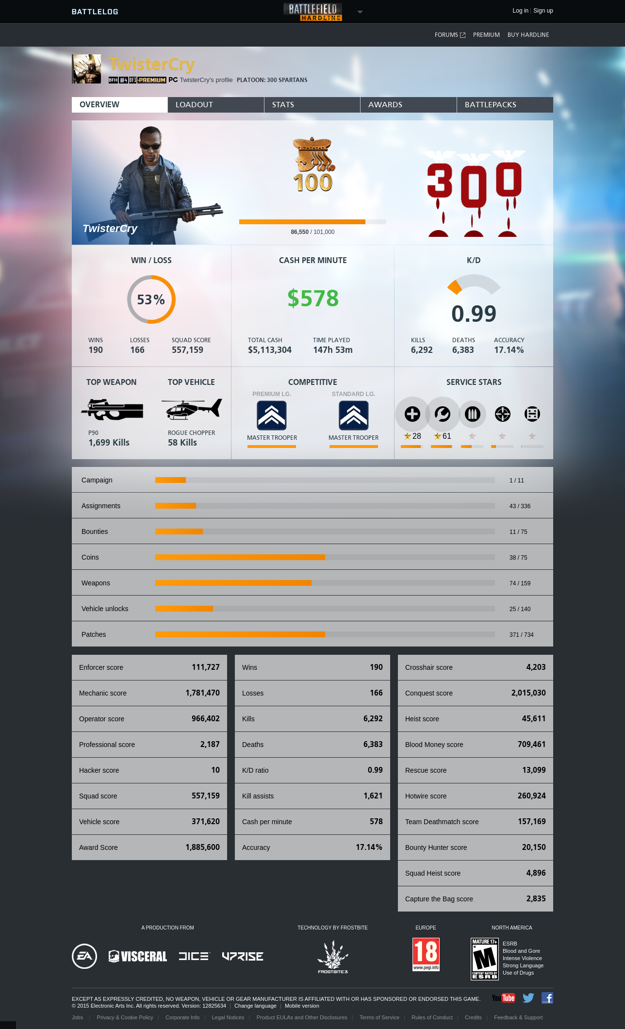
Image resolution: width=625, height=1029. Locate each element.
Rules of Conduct (431, 1017)
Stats (283, 104)
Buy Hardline (528, 35)
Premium (486, 35)
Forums (450, 35)
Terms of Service (379, 1017)
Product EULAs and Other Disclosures (302, 1017)
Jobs (78, 1017)
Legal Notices (228, 1017)
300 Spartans (287, 80)
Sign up (543, 11)
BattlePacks (490, 104)
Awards (385, 104)
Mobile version (302, 1006)
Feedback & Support (518, 1017)
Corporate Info (182, 1017)
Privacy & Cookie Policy (125, 1017)
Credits (473, 1017)
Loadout (194, 104)
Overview (99, 104)
